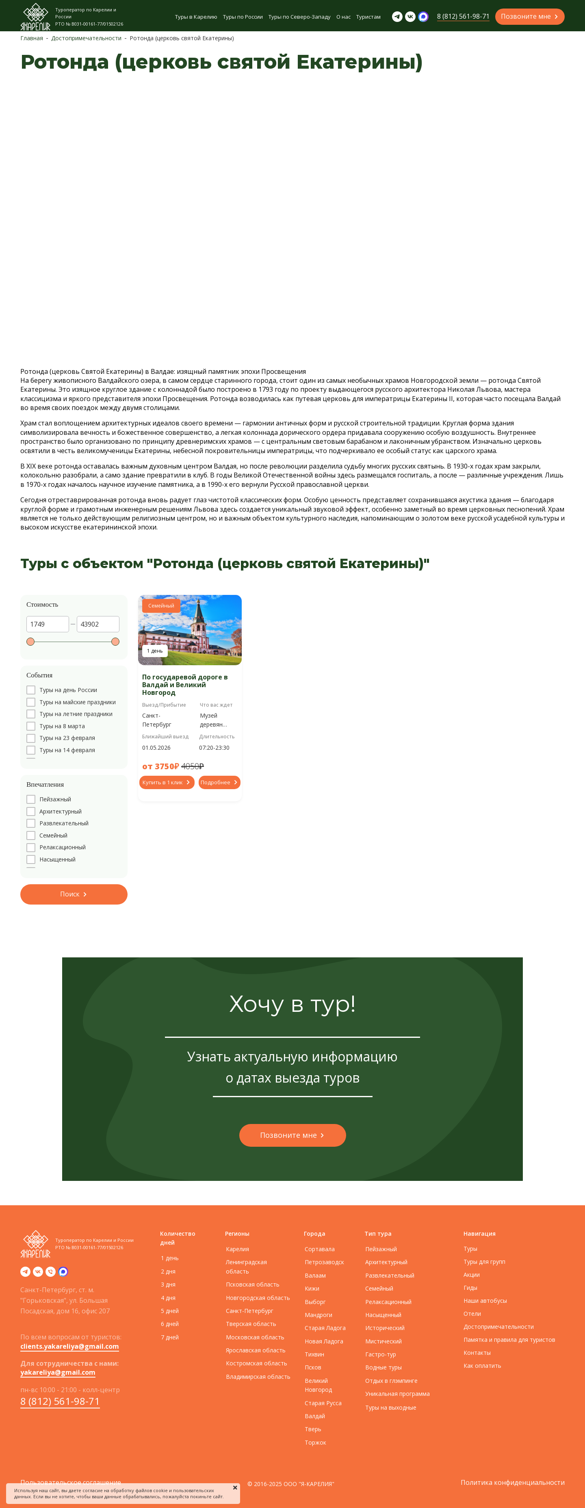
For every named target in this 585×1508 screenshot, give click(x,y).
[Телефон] (51, 1274)
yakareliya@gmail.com (57, 1372)
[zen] (63, 1274)
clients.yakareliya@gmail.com (69, 1346)
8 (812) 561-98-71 (60, 1401)
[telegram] (25, 1274)
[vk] (38, 1274)
